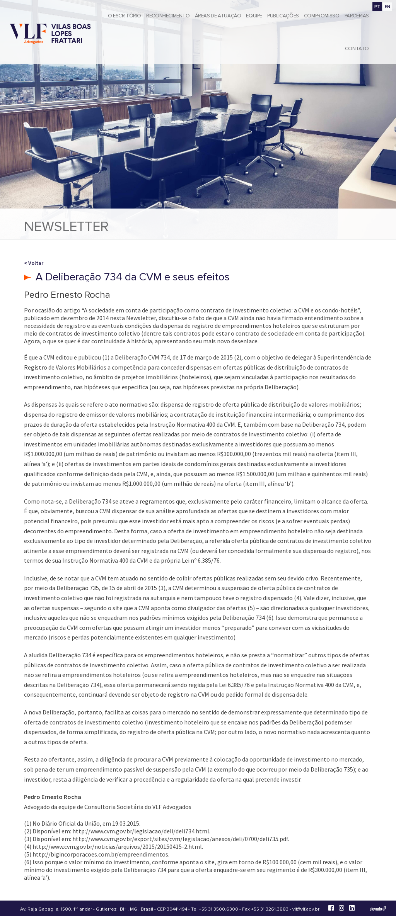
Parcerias (357, 16)
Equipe (254, 16)
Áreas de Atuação (218, 16)
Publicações (283, 16)
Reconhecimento (168, 16)
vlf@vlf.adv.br (305, 909)
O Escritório (124, 16)
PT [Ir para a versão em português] (377, 6)
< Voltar (33, 263)
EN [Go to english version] (387, 6)
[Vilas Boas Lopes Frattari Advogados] (50, 35)
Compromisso (322, 16)
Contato (357, 49)
